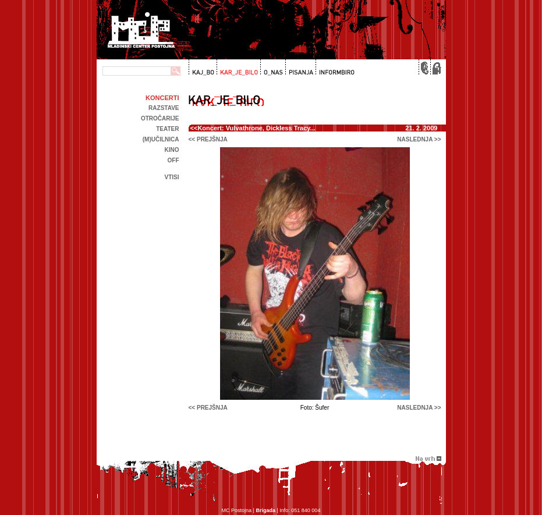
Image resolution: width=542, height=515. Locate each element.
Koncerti (162, 97)
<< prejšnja (208, 139)
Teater (167, 129)
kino (172, 150)
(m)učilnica (161, 139)
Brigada (265, 510)
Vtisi (171, 177)
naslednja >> (419, 139)
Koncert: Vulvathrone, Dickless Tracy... (256, 128)
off (173, 160)
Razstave (163, 108)
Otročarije (160, 118)
